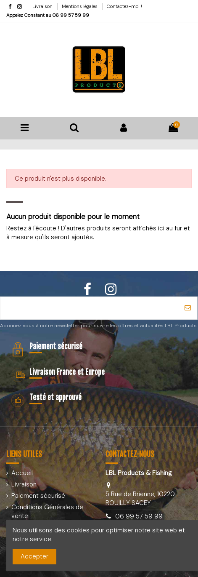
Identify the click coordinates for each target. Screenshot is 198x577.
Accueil (22, 473)
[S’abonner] (187, 308)
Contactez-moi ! (124, 6)
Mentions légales (80, 6)
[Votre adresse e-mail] (89, 308)
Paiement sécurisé (38, 496)
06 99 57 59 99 (71, 15)
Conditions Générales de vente (47, 511)
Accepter (34, 556)
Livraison (43, 6)
